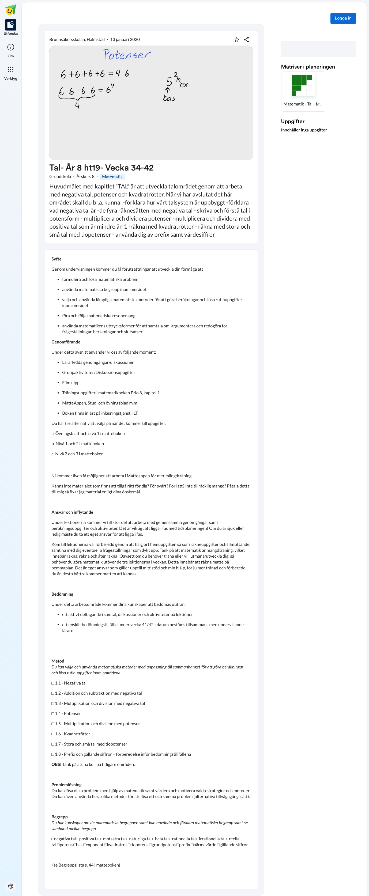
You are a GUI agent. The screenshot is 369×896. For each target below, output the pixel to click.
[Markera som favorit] (237, 39)
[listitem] (11, 27)
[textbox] (151, 569)
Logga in (343, 18)
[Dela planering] (246, 39)
